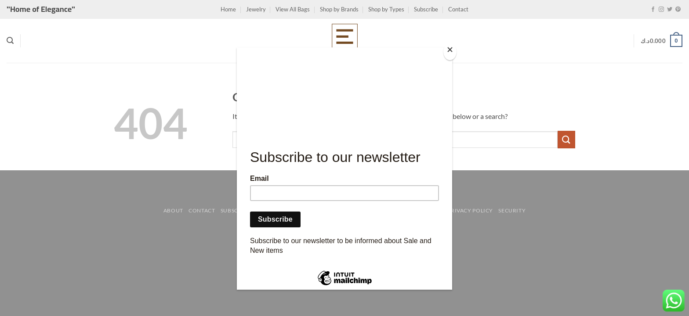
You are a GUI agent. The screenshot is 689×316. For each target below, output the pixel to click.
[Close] (450, 51)
